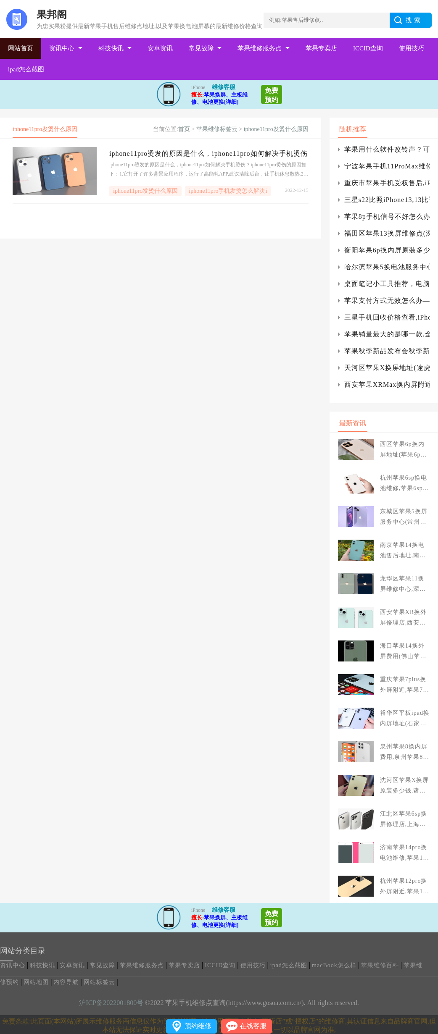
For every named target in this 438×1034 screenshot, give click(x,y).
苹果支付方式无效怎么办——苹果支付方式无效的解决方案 (387, 300)
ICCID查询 (368, 48)
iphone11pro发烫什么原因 (276, 129)
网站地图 (36, 982)
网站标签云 (99, 982)
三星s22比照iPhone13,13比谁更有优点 (387, 199)
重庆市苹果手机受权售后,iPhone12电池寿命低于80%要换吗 (387, 182)
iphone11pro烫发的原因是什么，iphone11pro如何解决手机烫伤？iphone (209, 153)
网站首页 (20, 48)
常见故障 (201, 48)
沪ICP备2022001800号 (111, 1002)
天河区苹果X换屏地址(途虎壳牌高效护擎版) (387, 367)
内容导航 (66, 982)
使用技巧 (411, 48)
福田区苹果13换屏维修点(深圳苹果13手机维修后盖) (387, 233)
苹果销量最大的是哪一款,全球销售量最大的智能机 (387, 334)
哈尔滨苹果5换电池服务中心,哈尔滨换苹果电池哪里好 (387, 266)
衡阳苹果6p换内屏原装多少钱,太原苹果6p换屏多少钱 (387, 250)
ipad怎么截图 (26, 69)
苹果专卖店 (321, 48)
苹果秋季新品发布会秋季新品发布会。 (387, 350)
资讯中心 (61, 48)
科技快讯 (111, 48)
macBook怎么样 (334, 965)
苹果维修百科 (380, 965)
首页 (184, 129)
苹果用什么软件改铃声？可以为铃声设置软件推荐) (387, 149)
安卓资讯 (160, 48)
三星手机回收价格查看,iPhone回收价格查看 (387, 317)
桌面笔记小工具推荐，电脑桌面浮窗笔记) (387, 283)
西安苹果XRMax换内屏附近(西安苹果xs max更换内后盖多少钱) (387, 384)
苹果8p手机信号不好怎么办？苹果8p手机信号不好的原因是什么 (387, 216)
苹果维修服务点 (259, 48)
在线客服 (253, 1025)
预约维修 (198, 1025)
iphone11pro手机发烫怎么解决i (228, 191)
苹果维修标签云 (216, 129)
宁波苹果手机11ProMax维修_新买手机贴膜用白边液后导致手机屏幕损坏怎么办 (387, 166)
